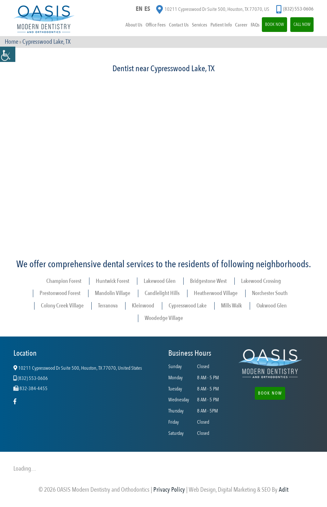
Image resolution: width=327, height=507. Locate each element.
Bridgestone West (208, 281)
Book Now (274, 24)
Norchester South (270, 293)
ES (147, 8)
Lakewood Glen (160, 281)
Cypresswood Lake (188, 306)
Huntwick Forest (112, 281)
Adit (283, 489)
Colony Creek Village (62, 306)
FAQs (255, 24)
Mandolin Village (112, 293)
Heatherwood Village (216, 293)
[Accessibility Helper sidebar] (7, 54)
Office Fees (156, 24)
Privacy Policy (169, 489)
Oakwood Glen (271, 306)
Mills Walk (231, 306)
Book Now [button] (270, 393)
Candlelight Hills (162, 293)
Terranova (108, 306)
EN (139, 8)
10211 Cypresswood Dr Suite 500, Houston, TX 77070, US (212, 9)
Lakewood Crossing (261, 281)
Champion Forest (63, 281)
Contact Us (179, 24)
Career (241, 24)
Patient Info (221, 24)
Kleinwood (143, 306)
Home (11, 41)
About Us (133, 24)
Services (199, 24)
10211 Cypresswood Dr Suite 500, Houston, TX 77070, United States (77, 368)
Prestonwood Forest (60, 293)
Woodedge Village (164, 318)
